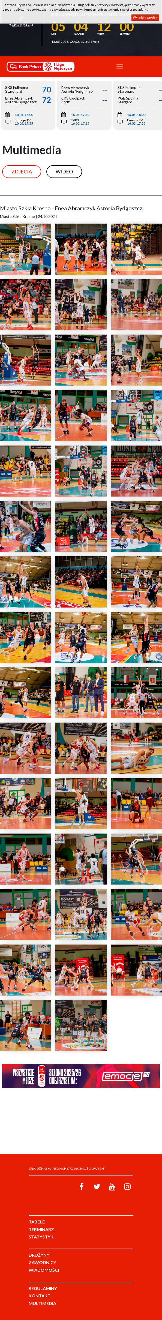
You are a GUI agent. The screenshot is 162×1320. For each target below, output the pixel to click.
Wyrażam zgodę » (145, 17)
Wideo (64, 172)
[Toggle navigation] (119, 66)
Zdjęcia (21, 172)
